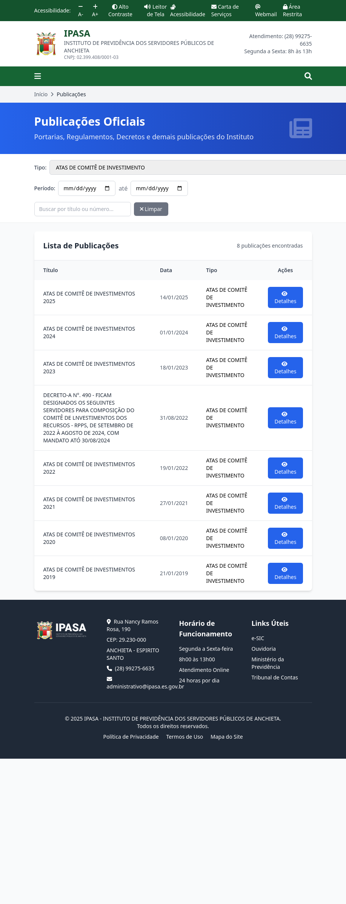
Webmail (266, 11)
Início (41, 94)
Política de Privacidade (130, 736)
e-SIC (258, 638)
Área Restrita (292, 10)
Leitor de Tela (155, 10)
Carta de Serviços (225, 10)
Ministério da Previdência (268, 663)
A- (80, 11)
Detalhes (286, 298)
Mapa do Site (227, 736)
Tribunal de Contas (275, 677)
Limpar (151, 209)
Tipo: (40, 167)
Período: (44, 188)
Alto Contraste (120, 10)
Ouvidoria (264, 648)
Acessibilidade (187, 11)
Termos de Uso (184, 736)
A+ (95, 11)
